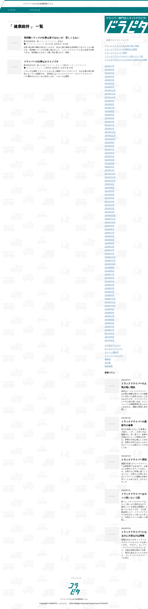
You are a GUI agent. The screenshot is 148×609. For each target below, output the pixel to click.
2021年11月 (110, 177)
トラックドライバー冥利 (116, 53)
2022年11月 (110, 135)
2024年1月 (109, 87)
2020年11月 (110, 219)
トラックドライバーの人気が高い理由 (122, 46)
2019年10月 (110, 264)
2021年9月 (109, 184)
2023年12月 (110, 90)
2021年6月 (109, 194)
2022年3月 (109, 163)
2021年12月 (110, 174)
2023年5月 (109, 115)
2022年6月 (109, 153)
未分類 (108, 363)
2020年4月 (109, 243)
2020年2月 (109, 250)
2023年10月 (110, 97)
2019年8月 (109, 271)
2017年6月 (109, 340)
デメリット (31, 44)
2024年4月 (109, 76)
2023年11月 (110, 94)
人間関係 (47, 68)
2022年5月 (109, 156)
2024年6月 (109, 69)
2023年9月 (109, 101)
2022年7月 (109, 149)
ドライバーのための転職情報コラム (74, 599)
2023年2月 (109, 125)
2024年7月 (109, 66)
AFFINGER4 (103, 603)
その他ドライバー (47, 65)
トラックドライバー (48, 41)
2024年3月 (109, 80)
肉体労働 (64, 68)
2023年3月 (109, 122)
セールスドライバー (114, 349)
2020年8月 (109, 229)
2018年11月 (110, 302)
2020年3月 (109, 247)
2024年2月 (109, 83)
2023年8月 (109, 104)
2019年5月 (109, 281)
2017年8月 (109, 337)
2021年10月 (110, 181)
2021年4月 (109, 201)
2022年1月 (109, 170)
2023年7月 (109, 108)
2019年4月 (109, 285)
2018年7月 (109, 316)
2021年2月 (109, 208)
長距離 (65, 44)
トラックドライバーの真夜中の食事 (121, 49)
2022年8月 (109, 146)
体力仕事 (49, 44)
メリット (40, 44)
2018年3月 (109, 326)
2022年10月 (110, 139)
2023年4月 (109, 118)
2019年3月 (109, 288)
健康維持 (57, 44)
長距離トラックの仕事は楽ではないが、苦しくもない (51, 37)
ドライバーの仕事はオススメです (41, 61)
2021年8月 (109, 188)
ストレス (30, 68)
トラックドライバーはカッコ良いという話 (124, 56)
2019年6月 (109, 278)
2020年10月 (110, 222)
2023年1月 (109, 128)
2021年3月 (109, 205)
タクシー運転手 (62, 65)
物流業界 (109, 366)
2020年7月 (109, 233)
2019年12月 (110, 257)
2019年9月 (109, 267)
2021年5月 (109, 198)
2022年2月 (109, 167)
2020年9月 (109, 226)
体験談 (60, 41)
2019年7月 (109, 274)
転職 (71, 68)
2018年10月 (110, 306)
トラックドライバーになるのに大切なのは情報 (126, 60)
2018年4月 (109, 323)
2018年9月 (109, 309)
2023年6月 (109, 111)
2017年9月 (109, 333)
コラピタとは (34, 10)
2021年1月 (109, 212)
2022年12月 (110, 132)
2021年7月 (109, 191)
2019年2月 (109, 292)
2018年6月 (109, 319)
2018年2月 (109, 330)
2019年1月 (109, 295)
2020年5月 (109, 240)
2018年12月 (110, 299)
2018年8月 (109, 313)
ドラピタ (11, 10)
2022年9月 (109, 142)
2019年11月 (110, 260)
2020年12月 (110, 215)
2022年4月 (109, 160)
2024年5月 (109, 73)
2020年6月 (109, 236)
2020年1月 (109, 253)
